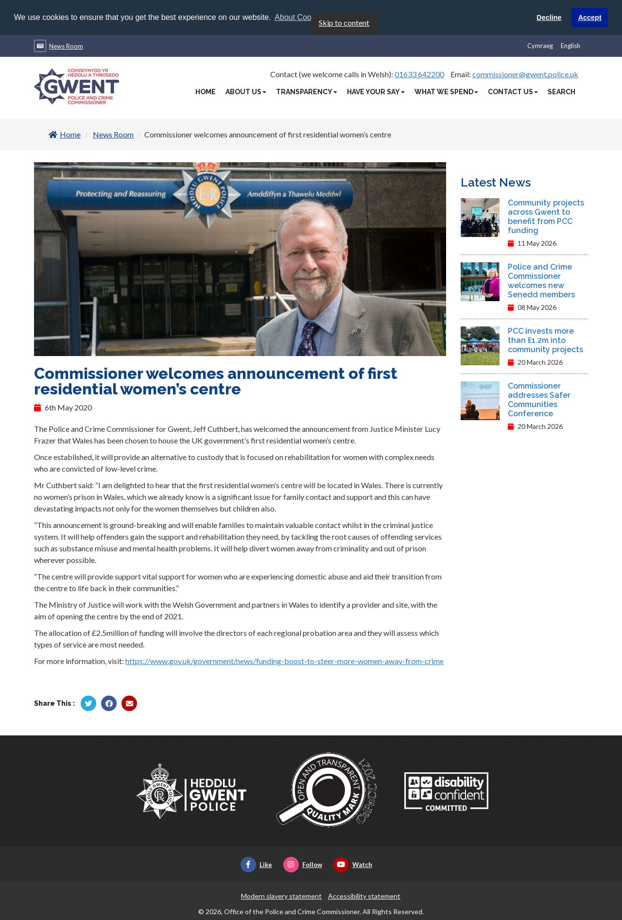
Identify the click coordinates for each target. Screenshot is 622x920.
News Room (66, 46)
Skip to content (344, 22)
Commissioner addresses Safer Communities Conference (539, 399)
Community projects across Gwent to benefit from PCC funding (546, 216)
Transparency (306, 91)
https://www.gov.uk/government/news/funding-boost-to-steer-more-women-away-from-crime (284, 660)
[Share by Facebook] (109, 703)
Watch (352, 865)
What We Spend (446, 91)
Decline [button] (548, 17)
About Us (245, 91)
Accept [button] (590, 17)
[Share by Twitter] (88, 703)
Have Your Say (376, 91)
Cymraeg (540, 45)
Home (205, 91)
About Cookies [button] (300, 17)
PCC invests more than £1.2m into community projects (545, 340)
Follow (302, 865)
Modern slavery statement (281, 896)
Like (256, 865)
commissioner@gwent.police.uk (525, 73)
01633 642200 (419, 73)
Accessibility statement (364, 896)
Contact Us (513, 91)
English (570, 45)
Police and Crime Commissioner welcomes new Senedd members (541, 280)
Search (561, 91)
